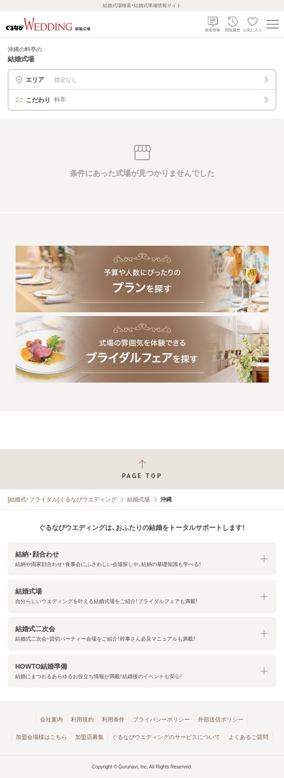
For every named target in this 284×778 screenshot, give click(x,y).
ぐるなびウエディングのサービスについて (166, 737)
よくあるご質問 (248, 737)
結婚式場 (138, 499)
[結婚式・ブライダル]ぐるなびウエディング (62, 499)
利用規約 (82, 719)
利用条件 (113, 719)
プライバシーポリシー (161, 719)
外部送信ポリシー (221, 719)
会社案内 (51, 719)
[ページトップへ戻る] (142, 469)
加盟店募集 (89, 737)
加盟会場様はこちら (41, 737)
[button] (142, 559)
